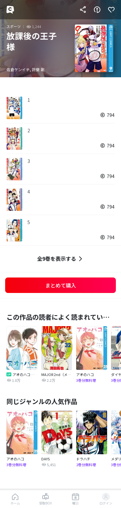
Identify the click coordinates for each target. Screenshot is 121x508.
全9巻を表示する (60, 259)
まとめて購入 (60, 285)
